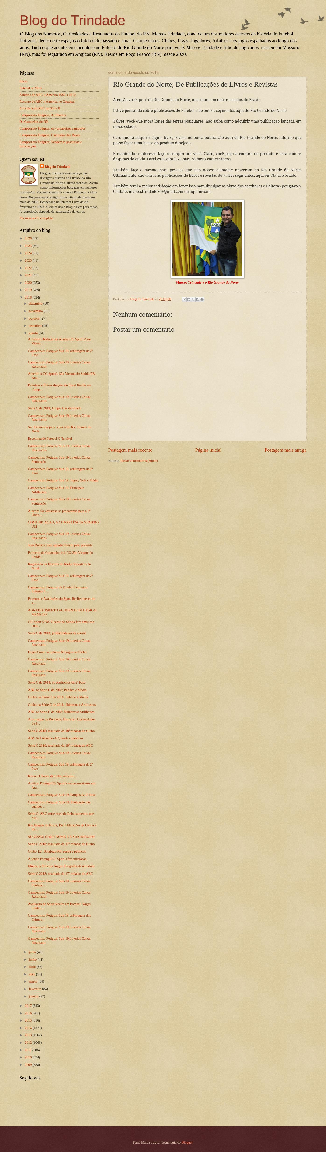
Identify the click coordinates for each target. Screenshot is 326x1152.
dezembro (36, 303)
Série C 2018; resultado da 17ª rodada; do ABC (60, 873)
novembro (36, 311)
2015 (28, 1020)
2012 (28, 1042)
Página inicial (208, 450)
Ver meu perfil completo (36, 218)
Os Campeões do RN (34, 121)
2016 (28, 1013)
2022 (28, 268)
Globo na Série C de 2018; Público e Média (58, 697)
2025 (28, 246)
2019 (28, 290)
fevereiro (35, 989)
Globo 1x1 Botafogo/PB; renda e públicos (57, 851)
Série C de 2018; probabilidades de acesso (57, 633)
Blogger (187, 1142)
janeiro (34, 996)
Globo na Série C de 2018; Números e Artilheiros (62, 704)
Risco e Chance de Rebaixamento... (52, 776)
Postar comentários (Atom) (139, 461)
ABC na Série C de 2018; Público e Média (57, 690)
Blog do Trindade (73, 20)
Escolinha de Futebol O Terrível (50, 438)
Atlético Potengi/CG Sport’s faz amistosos (57, 859)
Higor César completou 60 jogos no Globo (57, 652)
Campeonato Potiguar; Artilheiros (43, 115)
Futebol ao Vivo (31, 88)
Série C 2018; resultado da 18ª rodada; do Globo (61, 731)
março (33, 981)
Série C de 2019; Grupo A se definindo (54, 408)
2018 (28, 297)
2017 (28, 1006)
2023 (28, 260)
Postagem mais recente (130, 450)
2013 (28, 1035)
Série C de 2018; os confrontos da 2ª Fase (56, 682)
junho (33, 959)
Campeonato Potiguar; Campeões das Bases (50, 135)
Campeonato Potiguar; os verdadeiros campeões (53, 128)
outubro (34, 318)
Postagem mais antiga (286, 450)
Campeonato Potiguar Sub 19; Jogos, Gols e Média (63, 480)
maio (33, 967)
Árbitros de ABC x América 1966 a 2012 (48, 95)
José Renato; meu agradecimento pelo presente (60, 545)
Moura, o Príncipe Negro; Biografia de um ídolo (61, 866)
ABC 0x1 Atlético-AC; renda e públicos (55, 738)
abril (32, 974)
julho (33, 952)
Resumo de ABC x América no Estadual (47, 101)
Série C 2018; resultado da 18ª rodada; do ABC (60, 745)
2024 (28, 253)
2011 (28, 1050)
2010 (28, 1057)
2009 (28, 1065)
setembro (35, 325)
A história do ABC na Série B (40, 108)
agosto (34, 333)
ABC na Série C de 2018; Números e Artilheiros (61, 712)
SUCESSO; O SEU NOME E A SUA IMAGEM (61, 837)
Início (24, 81)
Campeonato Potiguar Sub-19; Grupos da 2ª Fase (61, 795)
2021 (28, 275)
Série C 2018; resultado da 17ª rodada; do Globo (61, 844)
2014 (28, 1028)
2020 (28, 282)
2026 (28, 238)
